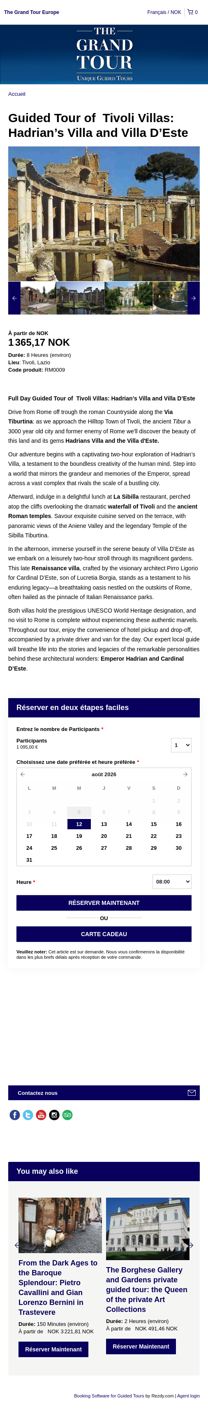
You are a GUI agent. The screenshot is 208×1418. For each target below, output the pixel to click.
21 (129, 836)
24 (29, 848)
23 (178, 836)
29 (154, 848)
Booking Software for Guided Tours (109, 1395)
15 (154, 824)
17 (29, 836)
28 (129, 848)
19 (79, 836)
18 (54, 836)
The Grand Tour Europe (31, 12)
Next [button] (191, 1245)
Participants (83, 744)
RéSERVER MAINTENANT (103, 903)
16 (178, 824)
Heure (25, 882)
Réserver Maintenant (53, 1349)
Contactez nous (38, 1093)
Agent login (188, 1395)
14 (129, 824)
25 (54, 848)
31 (29, 860)
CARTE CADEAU (104, 934)
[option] (32, 298)
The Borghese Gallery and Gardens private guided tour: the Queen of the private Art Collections (146, 1290)
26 (79, 848)
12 (79, 824)
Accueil (16, 94)
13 (104, 824)
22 (154, 836)
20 (104, 836)
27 (104, 848)
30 (178, 848)
